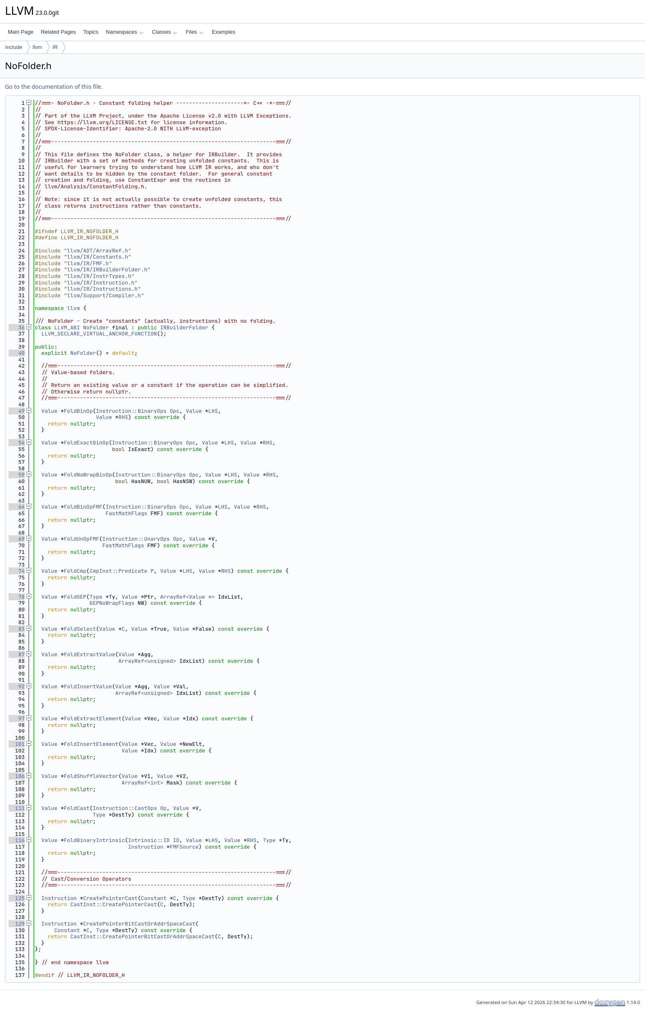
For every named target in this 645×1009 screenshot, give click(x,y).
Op (163, 808)
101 (17, 744)
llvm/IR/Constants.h (97, 256)
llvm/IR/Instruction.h (101, 282)
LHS (213, 410)
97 (17, 718)
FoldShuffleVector (91, 776)
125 (17, 898)
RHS (123, 417)
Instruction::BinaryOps (131, 410)
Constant (153, 898)
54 (17, 442)
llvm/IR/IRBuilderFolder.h (107, 269)
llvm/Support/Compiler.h (104, 295)
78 (17, 596)
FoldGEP (75, 596)
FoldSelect (80, 628)
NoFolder (96, 327)
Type (96, 596)
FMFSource (184, 846)
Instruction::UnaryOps (136, 538)
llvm (37, 47)
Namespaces (124, 32)
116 (17, 840)
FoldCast (76, 808)
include (13, 47)
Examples (223, 32)
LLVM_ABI (67, 327)
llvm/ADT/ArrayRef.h (97, 250)
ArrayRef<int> (142, 782)
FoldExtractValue (89, 654)
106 (17, 776)
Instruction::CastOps (125, 808)
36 (17, 327)
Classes (164, 32)
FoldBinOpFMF (83, 506)
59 (17, 474)
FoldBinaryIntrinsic (94, 840)
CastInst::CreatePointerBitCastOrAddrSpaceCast (142, 936)
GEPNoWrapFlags (112, 602)
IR (55, 47)
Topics (90, 32)
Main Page (20, 32)
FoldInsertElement (91, 744)
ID (176, 840)
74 (17, 570)
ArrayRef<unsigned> (147, 660)
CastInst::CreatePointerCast (113, 904)
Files (194, 32)
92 (17, 686)
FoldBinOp (78, 410)
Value (50, 410)
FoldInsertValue (88, 686)
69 (17, 538)
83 (17, 628)
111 (17, 808)
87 (17, 654)
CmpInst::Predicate (118, 570)
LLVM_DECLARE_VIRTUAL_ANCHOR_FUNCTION (99, 333)
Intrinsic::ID (148, 840)
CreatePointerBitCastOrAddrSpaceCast (139, 923)
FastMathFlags (126, 513)
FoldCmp (75, 570)
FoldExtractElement (92, 718)
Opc (174, 410)
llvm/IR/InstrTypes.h (99, 276)
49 (17, 410)
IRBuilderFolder (184, 327)
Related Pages (58, 32)
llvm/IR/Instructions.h (102, 288)
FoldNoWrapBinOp (88, 474)
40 (17, 352)
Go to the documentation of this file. (53, 86)
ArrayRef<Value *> (187, 596)
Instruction (145, 846)
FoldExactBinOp (86, 442)
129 (17, 923)
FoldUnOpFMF (81, 538)
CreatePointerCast (110, 898)
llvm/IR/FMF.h (88, 263)
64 (17, 506)
